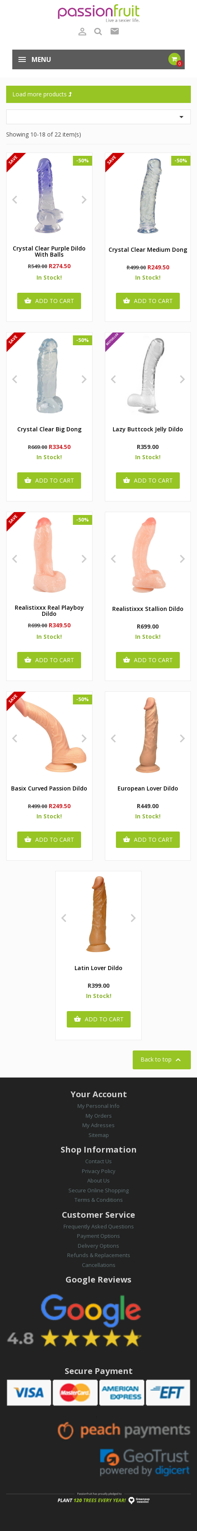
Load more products (42, 94)
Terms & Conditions (99, 1199)
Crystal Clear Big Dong (49, 429)
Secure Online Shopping (98, 1190)
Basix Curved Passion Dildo (49, 788)
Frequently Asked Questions (98, 1226)
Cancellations (98, 1265)
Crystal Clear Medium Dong (148, 249)
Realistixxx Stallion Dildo (147, 609)
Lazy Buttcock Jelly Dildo (148, 429)
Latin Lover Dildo (98, 968)
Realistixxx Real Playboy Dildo (49, 610)
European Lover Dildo (148, 788)
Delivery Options (98, 1245)
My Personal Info (98, 1106)
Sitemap (98, 1135)
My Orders (99, 1115)
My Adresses (98, 1125)
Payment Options (98, 1235)
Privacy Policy (98, 1171)
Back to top (161, 1060)
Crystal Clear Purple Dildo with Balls (49, 251)
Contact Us (98, 1161)
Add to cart (49, 301)
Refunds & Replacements (98, 1255)
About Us (98, 1180)
